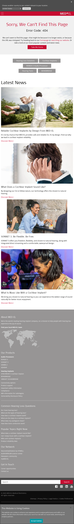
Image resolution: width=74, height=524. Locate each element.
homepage (44, 40)
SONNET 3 (4, 362)
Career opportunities (8, 469)
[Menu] (2, 13)
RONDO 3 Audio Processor (37, 66)
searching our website (60, 40)
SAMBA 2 (4, 365)
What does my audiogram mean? (12, 421)
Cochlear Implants (49, 61)
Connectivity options (8, 383)
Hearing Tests (27, 71)
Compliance (5, 391)
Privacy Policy (42, 499)
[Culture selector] (11, 8)
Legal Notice (53, 499)
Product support (7, 385)
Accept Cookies (36, 521)
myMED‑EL (5, 459)
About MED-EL (8, 317)
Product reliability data (9, 441)
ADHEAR (4, 367)
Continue (26, 9)
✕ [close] (71, 2)
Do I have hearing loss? (9, 410)
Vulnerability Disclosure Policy (11, 396)
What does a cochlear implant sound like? (16, 433)
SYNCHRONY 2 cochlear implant (12, 374)
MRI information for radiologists (12, 393)
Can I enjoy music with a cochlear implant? (16, 436)
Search (66, 482)
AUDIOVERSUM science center (11, 454)
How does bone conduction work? (13, 423)
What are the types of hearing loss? (13, 413)
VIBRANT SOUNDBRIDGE (9, 379)
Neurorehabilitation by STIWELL (12, 451)
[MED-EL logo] (65, 13)
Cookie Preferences (66, 499)
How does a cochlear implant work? (13, 415)
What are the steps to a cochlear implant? (16, 418)
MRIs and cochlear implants (11, 438)
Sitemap (33, 499)
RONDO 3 (4, 359)
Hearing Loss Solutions (25, 61)
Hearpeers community (9, 456)
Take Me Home (37, 47)
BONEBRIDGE (46, 71)
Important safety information (11, 388)
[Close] (70, 508)
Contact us (5, 471)
